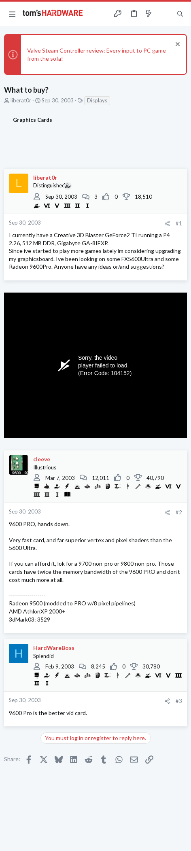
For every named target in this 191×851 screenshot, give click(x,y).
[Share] (167, 223)
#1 (179, 223)
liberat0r (21, 100)
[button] (12, 14)
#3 (179, 701)
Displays (97, 100)
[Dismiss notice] (176, 45)
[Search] (180, 13)
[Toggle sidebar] (164, 13)
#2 (179, 512)
